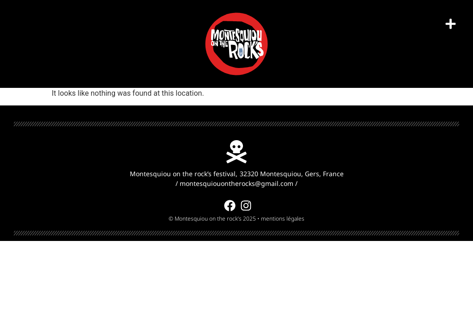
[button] (451, 24)
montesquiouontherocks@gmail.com (236, 183)
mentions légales (282, 218)
